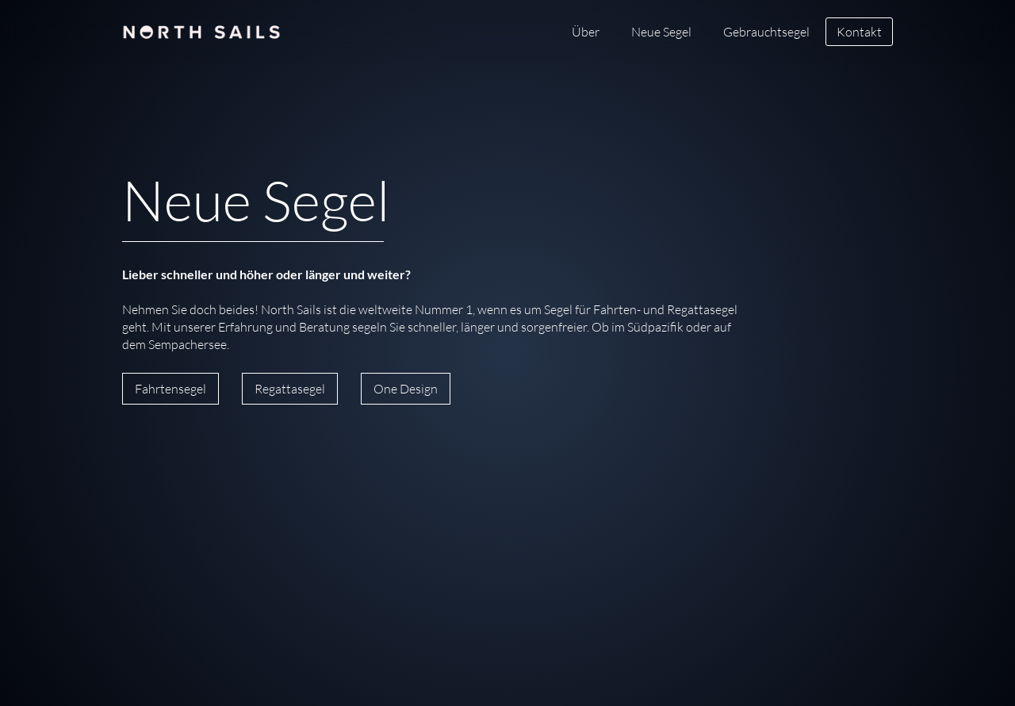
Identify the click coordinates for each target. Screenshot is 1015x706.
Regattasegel (290, 389)
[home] (201, 24)
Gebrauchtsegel (766, 32)
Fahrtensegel (170, 389)
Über (585, 32)
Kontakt (859, 32)
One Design (405, 389)
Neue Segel (661, 32)
